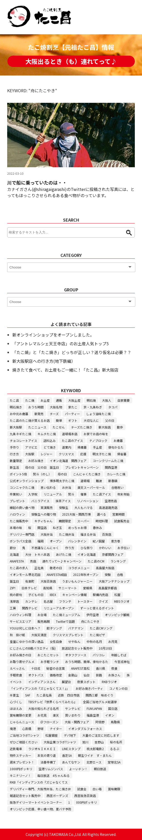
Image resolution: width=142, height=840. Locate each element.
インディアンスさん (42, 681)
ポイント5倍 (18, 474)
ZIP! (12, 588)
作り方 (69, 547)
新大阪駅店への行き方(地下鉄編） (43, 361)
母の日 (62, 474)
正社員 (39, 568)
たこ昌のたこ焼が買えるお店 (30, 420)
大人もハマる (83, 507)
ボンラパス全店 (20, 541)
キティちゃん (43, 521)
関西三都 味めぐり (99, 695)
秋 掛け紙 (17, 635)
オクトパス (36, 675)
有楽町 (29, 581)
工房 (13, 608)
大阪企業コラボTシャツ (60, 742)
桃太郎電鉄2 (95, 748)
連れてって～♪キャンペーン (62, 561)
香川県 (100, 668)
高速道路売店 (108, 507)
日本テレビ (29, 588)
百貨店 (106, 534)
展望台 (66, 681)
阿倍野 (100, 722)
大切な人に (91, 420)
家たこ (72, 407)
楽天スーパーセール (91, 487)
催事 (83, 494)
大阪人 (106, 400)
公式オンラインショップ (27, 480)
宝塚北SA (114, 762)
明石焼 (91, 400)
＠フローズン (49, 722)
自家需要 (123, 400)
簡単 (59, 420)
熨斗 (71, 494)
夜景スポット (86, 681)
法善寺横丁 (48, 762)
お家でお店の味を (96, 434)
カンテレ (31, 601)
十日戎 (35, 668)
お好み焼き (36, 460)
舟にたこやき (90, 621)
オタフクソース (75, 655)
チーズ (54, 413)
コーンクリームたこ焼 (108, 460)
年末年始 (123, 494)
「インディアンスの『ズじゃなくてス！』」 (39, 688)
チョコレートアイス (23, 440)
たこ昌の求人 (19, 568)
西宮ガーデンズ (57, 795)
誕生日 (14, 581)
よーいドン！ (78, 769)
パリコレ (99, 655)
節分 (13, 547)
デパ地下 (70, 735)
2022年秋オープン (85, 574)
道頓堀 (85, 480)
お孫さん (114, 675)
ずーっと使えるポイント (97, 608)
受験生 (63, 507)
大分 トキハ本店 (37, 554)
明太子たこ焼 (102, 454)
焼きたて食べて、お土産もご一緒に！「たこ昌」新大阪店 (65, 370)
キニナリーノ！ (20, 775)
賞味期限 (114, 789)
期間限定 (65, 521)
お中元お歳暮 (19, 413)
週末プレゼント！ (22, 762)
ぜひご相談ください (23, 742)
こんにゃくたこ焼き (87, 474)
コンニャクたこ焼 (22, 487)
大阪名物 (56, 407)
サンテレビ (72, 708)
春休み (97, 527)
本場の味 (16, 527)
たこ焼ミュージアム (66, 614)
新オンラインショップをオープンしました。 (53, 335)
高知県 (47, 588)
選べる (101, 514)
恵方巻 (115, 541)
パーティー (72, 413)
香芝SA (67, 755)
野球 (40, 728)
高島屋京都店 (107, 588)
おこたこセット (48, 655)
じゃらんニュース (22, 722)
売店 (33, 561)
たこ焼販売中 (19, 521)
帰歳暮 (82, 447)
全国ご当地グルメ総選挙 (100, 702)
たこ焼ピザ (97, 635)
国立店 (112, 708)
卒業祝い (16, 494)
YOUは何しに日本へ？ (25, 628)
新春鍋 (112, 480)
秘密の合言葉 (55, 668)
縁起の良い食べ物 (22, 507)
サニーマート (67, 588)
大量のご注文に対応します (100, 735)
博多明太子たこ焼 (62, 480)
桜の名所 (116, 742)
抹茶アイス (63, 501)
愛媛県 (87, 588)
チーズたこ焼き (81, 427)
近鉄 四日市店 (68, 695)
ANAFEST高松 (80, 668)
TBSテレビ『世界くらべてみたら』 (52, 702)
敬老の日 (56, 568)
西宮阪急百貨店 (85, 795)
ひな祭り (86, 547)
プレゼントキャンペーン (82, 467)
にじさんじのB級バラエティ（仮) (33, 648)
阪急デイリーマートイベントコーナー (36, 802)
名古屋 (48, 601)
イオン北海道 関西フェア (68, 460)
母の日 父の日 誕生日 (42, 467)
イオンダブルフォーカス (85, 728)
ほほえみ (16, 708)
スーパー (83, 521)
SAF (27, 695)
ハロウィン (17, 514)
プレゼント (17, 501)
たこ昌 (14, 400)
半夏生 (14, 695)
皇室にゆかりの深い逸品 (27, 641)
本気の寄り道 (46, 755)
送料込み (49, 440)
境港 (13, 728)
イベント (16, 681)
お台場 (42, 614)
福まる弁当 (88, 534)
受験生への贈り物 (43, 514)
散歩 (120, 427)
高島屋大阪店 (105, 568)
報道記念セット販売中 (25, 795)
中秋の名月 (94, 641)
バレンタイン (77, 541)
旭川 (85, 742)
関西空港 (111, 467)
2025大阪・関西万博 (76, 514)
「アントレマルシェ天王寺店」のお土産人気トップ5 (60, 343)
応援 (83, 454)
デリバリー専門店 (22, 534)
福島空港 (93, 715)
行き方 (14, 454)
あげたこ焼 (63, 554)
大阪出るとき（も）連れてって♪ (71, 61)
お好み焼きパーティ (89, 688)
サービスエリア (20, 621)
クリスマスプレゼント (68, 635)
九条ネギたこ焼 (20, 434)
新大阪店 (104, 427)
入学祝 (32, 494)
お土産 (45, 400)
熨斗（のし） (42, 474)
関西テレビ (29, 608)
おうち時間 (36, 407)
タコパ (112, 407)
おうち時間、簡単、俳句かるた (86, 661)
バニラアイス (40, 501)
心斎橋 (26, 728)
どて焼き (50, 447)
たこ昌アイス (102, 494)
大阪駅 (29, 454)
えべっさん (17, 668)
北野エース (94, 762)
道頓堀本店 (69, 434)
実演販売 (46, 507)
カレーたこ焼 (116, 474)
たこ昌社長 (44, 695)
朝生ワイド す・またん (95, 755)
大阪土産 (74, 400)
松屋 (117, 594)
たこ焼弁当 (66, 534)
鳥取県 (115, 722)
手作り (14, 447)
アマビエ (31, 447)
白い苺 (97, 789)
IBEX (53, 594)
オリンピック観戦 (117, 614)
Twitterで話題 (65, 621)
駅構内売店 (100, 594)
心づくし (16, 702)
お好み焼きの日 (20, 655)
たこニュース (37, 427)
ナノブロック (98, 440)
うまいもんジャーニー (77, 581)
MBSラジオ (121, 601)
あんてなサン (71, 762)
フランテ (65, 601)
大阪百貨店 (48, 581)
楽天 (56, 715)
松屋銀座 (51, 735)
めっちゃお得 (77, 527)
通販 (59, 400)
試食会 (81, 789)
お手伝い (123, 547)
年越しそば (118, 655)
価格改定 (56, 675)
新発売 (39, 413)
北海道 (14, 554)
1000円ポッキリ (21, 769)
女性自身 (56, 641)
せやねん (74, 641)
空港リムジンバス (50, 769)
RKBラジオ (109, 681)
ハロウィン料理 (20, 614)
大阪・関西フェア (77, 722)
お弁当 (66, 487)
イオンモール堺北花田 (25, 574)
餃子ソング (54, 628)
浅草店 (14, 601)
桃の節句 (16, 594)
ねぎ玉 (57, 527)
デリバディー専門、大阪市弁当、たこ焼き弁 (40, 789)
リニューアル (53, 494)
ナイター (56, 728)
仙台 (87, 675)
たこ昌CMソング (101, 628)
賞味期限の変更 (20, 715)
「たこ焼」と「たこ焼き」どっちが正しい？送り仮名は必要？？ (71, 352)
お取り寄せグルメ (22, 661)
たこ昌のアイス (72, 440)
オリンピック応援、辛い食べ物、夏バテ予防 (40, 809)
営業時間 (118, 514)
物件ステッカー (20, 755)
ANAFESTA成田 (57, 574)
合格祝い (117, 487)
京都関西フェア (113, 554)
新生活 (14, 467)
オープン (56, 541)
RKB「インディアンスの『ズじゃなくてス (39, 782)
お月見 (112, 641)
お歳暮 (118, 440)
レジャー (46, 454)
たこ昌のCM (96, 561)
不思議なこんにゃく (45, 547)
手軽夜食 (16, 675)
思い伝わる (48, 487)
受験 (108, 574)
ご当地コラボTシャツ (24, 735)
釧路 (99, 675)
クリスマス (66, 454)
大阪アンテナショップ (114, 581)
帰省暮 (121, 454)
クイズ (103, 601)
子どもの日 (36, 594)
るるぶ (114, 748)
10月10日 (105, 648)
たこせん (59, 427)
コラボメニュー (79, 568)
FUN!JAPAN (94, 708)
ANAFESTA (17, 561)
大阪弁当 (46, 534)
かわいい (105, 547)
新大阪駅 (16, 427)
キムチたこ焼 (46, 434)
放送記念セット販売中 (77, 648)
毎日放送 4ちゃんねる (53, 775)
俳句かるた (116, 447)
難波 (99, 480)
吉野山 (99, 742)
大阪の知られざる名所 (43, 708)
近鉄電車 (16, 748)
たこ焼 (29, 400)
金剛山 (72, 675)
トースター (85, 601)
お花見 (42, 715)
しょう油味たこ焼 (98, 413)
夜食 (114, 668)
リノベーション (87, 501)
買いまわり (72, 715)
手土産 (97, 447)
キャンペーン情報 (74, 594)
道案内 (66, 447)
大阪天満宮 (39, 635)
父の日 (109, 420)
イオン (109, 715)
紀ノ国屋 (99, 541)
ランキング (118, 561)
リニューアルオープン (59, 608)
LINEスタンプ (71, 748)
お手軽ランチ (49, 661)
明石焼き (16, 407)
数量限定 (16, 460)
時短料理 (102, 521)
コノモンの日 (118, 688)
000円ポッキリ (86, 802)
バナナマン (76, 628)
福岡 (40, 541)
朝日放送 (100, 769)
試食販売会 (121, 521)
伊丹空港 (92, 614)
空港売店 (111, 501)
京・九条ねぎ (93, 407)
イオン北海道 (86, 554)
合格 (120, 574)
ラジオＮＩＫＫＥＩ (42, 748)
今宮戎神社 (122, 661)
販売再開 (43, 621)
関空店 (42, 527)
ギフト (72, 420)
